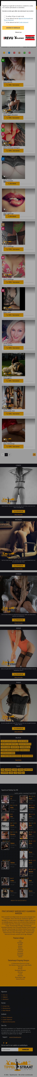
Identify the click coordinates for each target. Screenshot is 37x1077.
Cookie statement (23, 22)
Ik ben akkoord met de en (18, 19)
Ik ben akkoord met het (16, 22)
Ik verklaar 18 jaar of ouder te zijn (14, 16)
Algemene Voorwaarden (24, 18)
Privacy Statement (9, 20)
